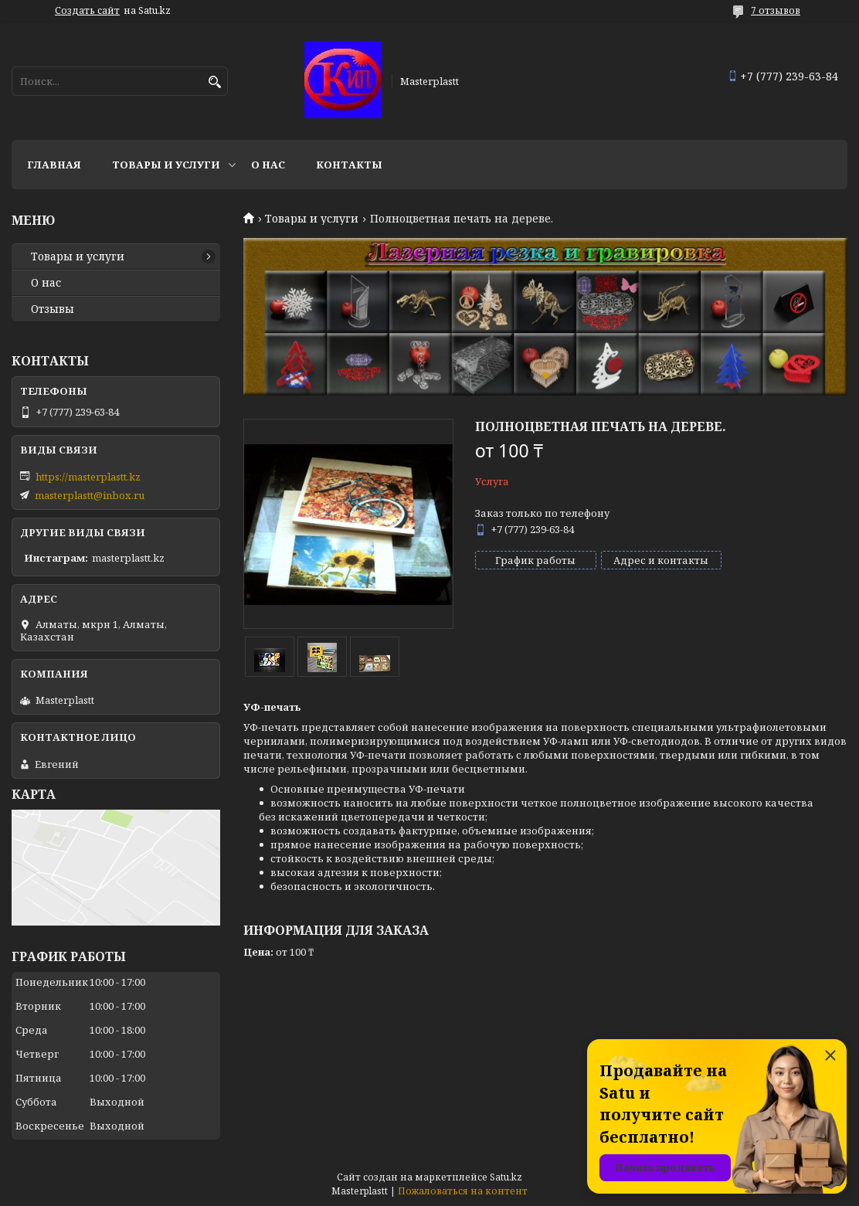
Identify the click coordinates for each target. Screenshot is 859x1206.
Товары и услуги (166, 165)
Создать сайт (87, 10)
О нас (268, 165)
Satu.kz (506, 1177)
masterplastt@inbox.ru (89, 495)
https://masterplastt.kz (88, 477)
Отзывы (52, 309)
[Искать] (214, 82)
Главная (54, 165)
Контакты (349, 165)
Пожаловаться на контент (463, 1191)
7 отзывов (775, 10)
